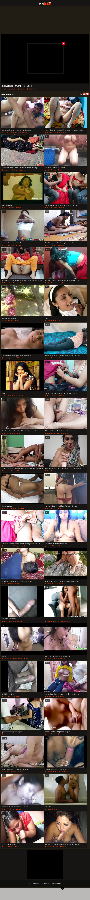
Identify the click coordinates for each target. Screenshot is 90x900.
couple (21, 89)
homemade (55, 283)
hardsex (15, 170)
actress (12, 358)
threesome (31, 89)
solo (4, 395)
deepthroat (63, 771)
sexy (17, 320)
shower (19, 207)
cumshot (12, 621)
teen (62, 659)
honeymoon (49, 696)
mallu (61, 320)
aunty (57, 132)
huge (19, 621)
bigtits (11, 207)
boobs (12, 433)
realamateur (66, 621)
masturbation (7, 283)
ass (18, 696)
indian (12, 89)
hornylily (54, 471)
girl (54, 583)
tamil (47, 245)
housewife (49, 132)
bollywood (20, 358)
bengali (14, 132)
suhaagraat (60, 696)
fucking (64, 433)
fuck (54, 245)
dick (4, 847)
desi (4, 89)
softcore (11, 395)
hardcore (5, 132)
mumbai (63, 847)
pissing (60, 583)
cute (19, 433)
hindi (22, 170)
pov (47, 471)
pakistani (23, 283)
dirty (59, 358)
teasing (19, 395)
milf (60, 170)
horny (47, 395)
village (54, 508)
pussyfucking (17, 546)
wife (47, 170)
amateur (11, 245)
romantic (61, 245)
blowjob (48, 320)
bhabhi (61, 207)
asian (60, 734)
